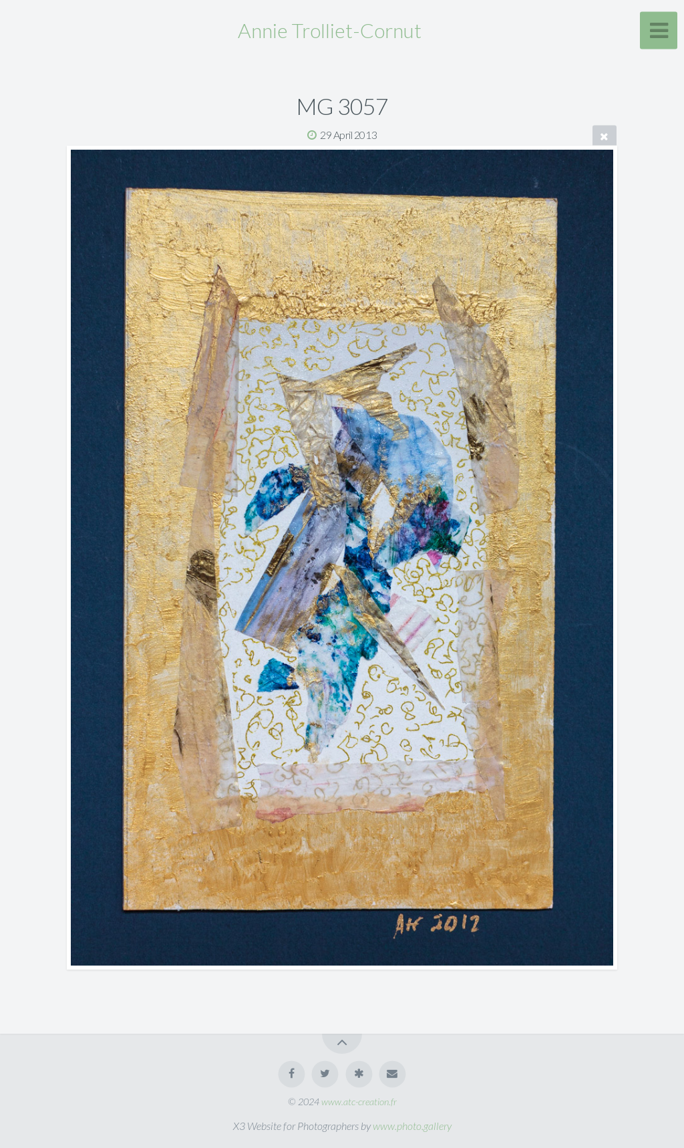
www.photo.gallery (412, 1125)
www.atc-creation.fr (359, 1101)
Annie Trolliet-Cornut (329, 30)
